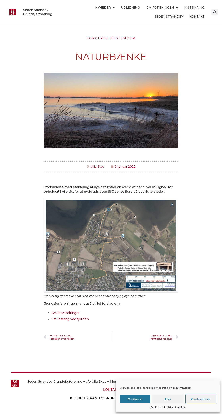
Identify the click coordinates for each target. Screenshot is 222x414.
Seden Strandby (168, 16)
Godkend (135, 399)
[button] (214, 12)
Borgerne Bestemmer (111, 38)
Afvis (167, 399)
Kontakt (196, 16)
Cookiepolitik (158, 407)
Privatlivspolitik (176, 407)
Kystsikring (194, 7)
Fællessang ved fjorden (70, 319)
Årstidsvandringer (66, 313)
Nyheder (105, 7)
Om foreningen (162, 7)
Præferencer (201, 399)
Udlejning (130, 7)
